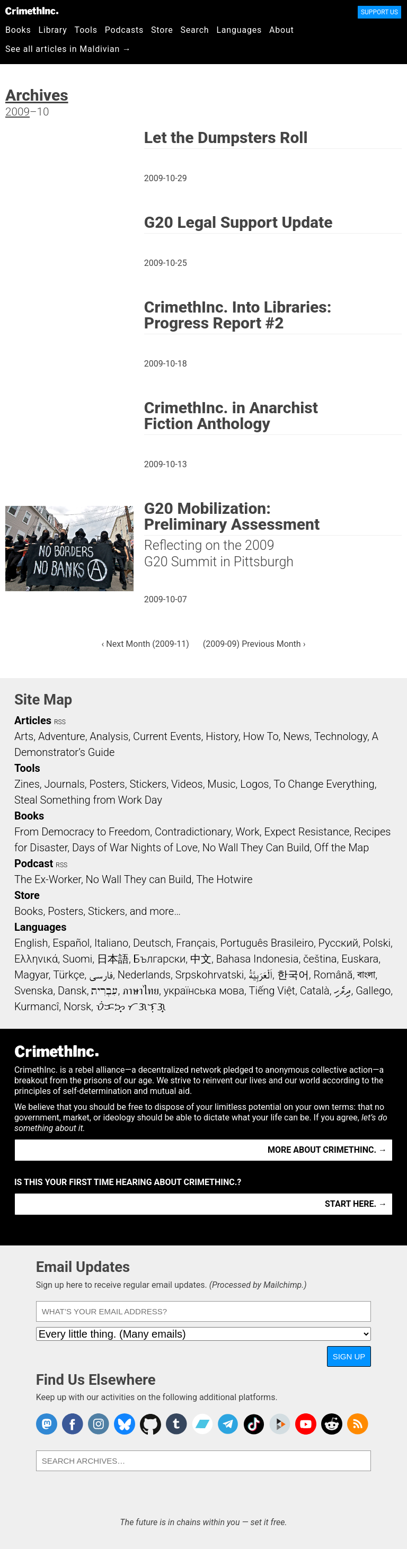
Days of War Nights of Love (135, 847)
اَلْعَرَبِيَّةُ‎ (260, 974)
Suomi (77, 958)
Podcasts (124, 30)
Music (221, 784)
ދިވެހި (342, 990)
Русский (338, 943)
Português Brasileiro (266, 943)
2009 (17, 111)
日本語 (113, 958)
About (281, 30)
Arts (23, 736)
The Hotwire (224, 879)
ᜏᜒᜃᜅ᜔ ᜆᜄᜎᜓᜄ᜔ (131, 1006)
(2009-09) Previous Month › (254, 644)
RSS (60, 722)
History (222, 736)
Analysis (109, 736)
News (296, 736)
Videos (187, 784)
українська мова (204, 990)
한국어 (293, 974)
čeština (320, 958)
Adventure (61, 736)
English (31, 943)
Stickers (147, 784)
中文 (200, 958)
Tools (86, 30)
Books (18, 30)
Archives (36, 95)
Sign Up (349, 1356)
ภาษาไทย (140, 990)
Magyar (31, 974)
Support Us (379, 12)
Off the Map (341, 847)
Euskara (359, 958)
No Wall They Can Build (256, 847)
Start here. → (356, 1204)
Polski (377, 943)
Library (53, 30)
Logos (254, 784)
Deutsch (152, 943)
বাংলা (366, 974)
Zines (27, 784)
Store (162, 30)
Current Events (167, 736)
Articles (32, 720)
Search (195, 30)
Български (160, 958)
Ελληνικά (36, 958)
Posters (107, 784)
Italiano (111, 943)
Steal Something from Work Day (88, 800)
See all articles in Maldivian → (68, 49)
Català (315, 990)
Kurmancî (36, 1006)
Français (196, 943)
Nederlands (144, 974)
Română (333, 974)
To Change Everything (323, 784)
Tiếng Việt (272, 990)
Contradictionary (193, 831)
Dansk (72, 990)
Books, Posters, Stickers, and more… (97, 911)
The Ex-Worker (47, 879)
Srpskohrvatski (209, 974)
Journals (65, 784)
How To (260, 736)
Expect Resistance (307, 831)
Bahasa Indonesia (257, 958)
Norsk (77, 1006)
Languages (239, 30)
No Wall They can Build (139, 879)
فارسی (101, 974)
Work (247, 831)
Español (71, 943)
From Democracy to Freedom (82, 831)
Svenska (33, 990)
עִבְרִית (104, 990)
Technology (340, 736)
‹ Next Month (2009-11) (145, 644)
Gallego (373, 990)
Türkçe (68, 974)
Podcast (33, 863)
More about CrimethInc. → (327, 1150)
